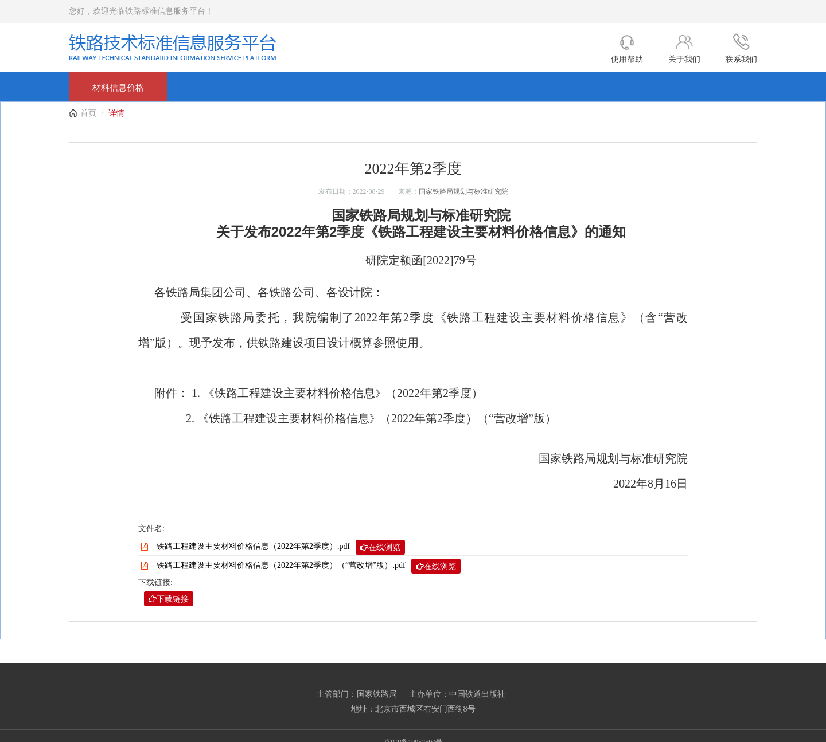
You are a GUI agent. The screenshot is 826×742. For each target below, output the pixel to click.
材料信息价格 (118, 87)
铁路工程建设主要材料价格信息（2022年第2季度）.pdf (281, 547)
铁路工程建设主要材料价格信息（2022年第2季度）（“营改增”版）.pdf (309, 566)
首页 (88, 113)
